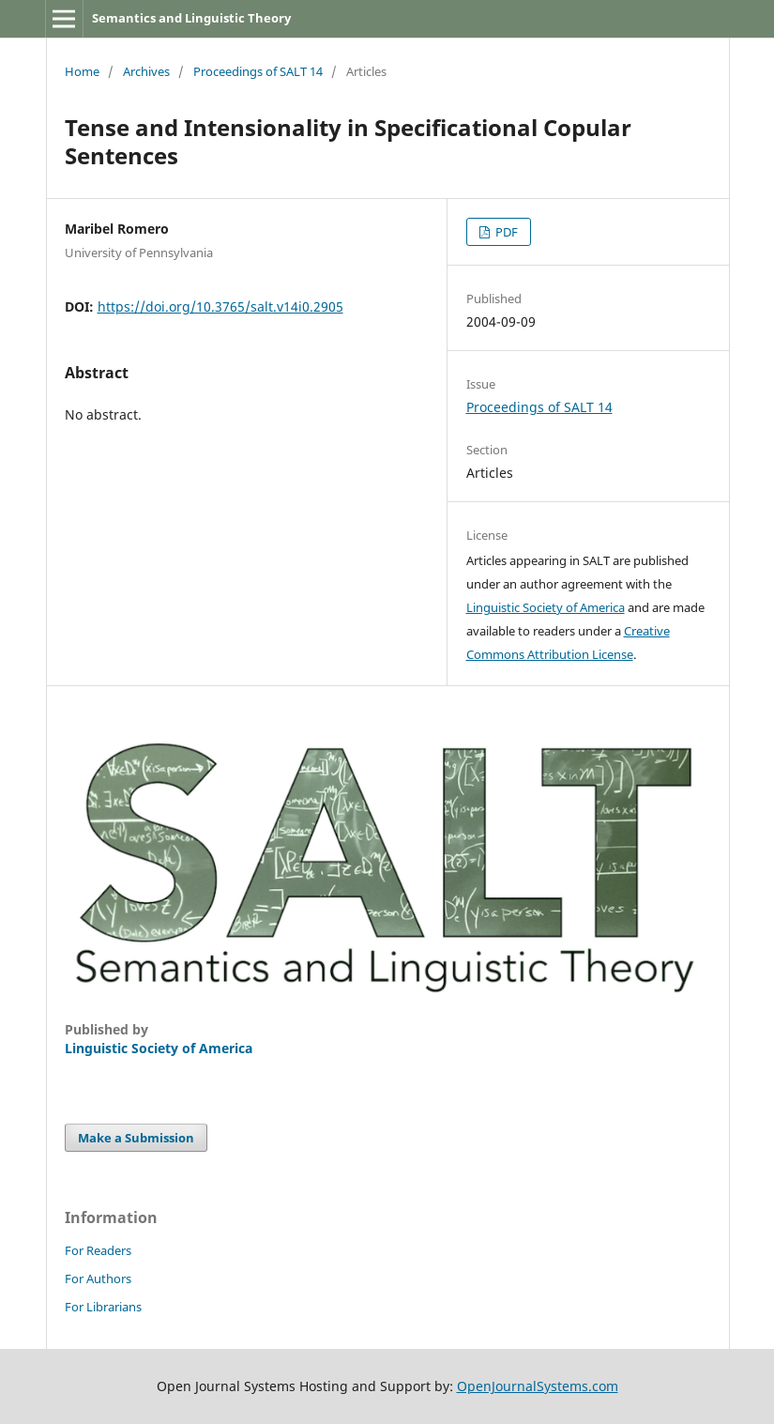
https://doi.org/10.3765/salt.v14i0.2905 (220, 306)
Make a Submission (136, 1137)
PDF (505, 231)
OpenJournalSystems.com (537, 1386)
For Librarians (103, 1306)
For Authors (98, 1278)
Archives (146, 71)
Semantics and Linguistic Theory (191, 17)
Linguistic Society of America (545, 607)
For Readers (98, 1250)
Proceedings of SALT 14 (258, 71)
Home (82, 71)
